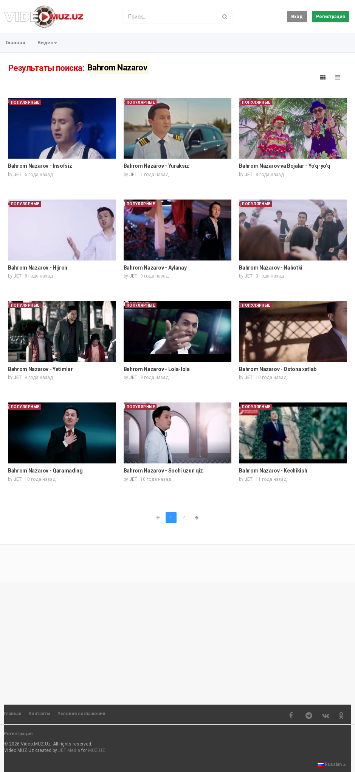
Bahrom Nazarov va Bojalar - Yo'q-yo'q (284, 166)
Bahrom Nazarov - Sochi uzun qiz (163, 471)
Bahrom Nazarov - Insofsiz (40, 166)
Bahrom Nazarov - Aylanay (155, 268)
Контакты (39, 713)
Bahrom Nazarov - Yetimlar (40, 369)
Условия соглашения (81, 713)
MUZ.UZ (96, 750)
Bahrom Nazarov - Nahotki (270, 268)
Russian (332, 764)
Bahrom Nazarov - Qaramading (45, 471)
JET (18, 174)
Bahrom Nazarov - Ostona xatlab (277, 369)
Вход (297, 16)
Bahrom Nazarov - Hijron (37, 268)
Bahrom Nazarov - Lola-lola (157, 369)
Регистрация (330, 16)
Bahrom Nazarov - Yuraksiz (156, 166)
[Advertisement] (177, 640)
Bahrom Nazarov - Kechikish (273, 471)
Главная (15, 42)
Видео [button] (47, 42)
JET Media (69, 750)
